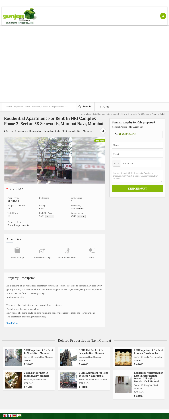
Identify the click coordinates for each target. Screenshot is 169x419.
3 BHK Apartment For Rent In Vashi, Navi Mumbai (93, 374)
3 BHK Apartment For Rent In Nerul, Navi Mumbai (38, 351)
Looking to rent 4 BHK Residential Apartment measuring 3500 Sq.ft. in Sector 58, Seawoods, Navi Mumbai (137, 176)
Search (84, 106)
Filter (104, 106)
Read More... (13, 323)
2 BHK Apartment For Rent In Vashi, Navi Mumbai (148, 351)
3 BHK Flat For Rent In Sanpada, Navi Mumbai (91, 351)
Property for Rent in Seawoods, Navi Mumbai (129, 114)
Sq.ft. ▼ (49, 216)
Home (82, 114)
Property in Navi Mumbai (98, 114)
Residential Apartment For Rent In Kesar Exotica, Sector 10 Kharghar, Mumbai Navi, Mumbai (148, 377)
